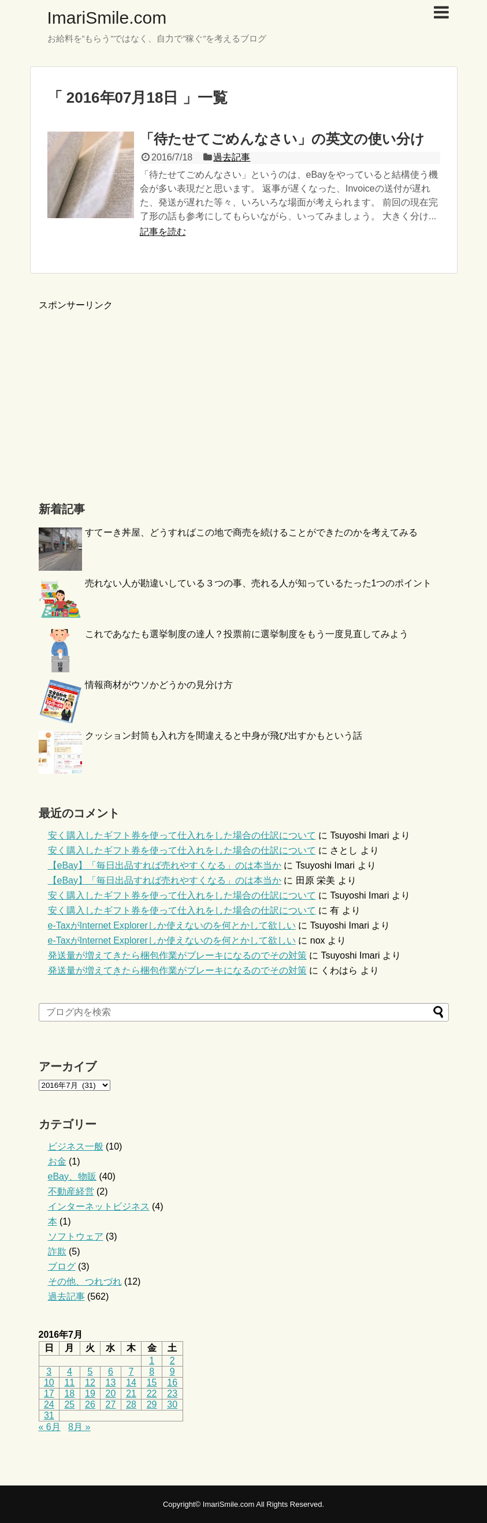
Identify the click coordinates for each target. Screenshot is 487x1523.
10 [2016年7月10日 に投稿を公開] (49, 1382)
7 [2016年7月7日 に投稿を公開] (131, 1371)
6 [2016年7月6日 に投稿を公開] (110, 1371)
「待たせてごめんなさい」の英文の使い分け (282, 139)
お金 (57, 1161)
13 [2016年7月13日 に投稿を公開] (111, 1382)
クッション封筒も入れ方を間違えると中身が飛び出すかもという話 (223, 735)
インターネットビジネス (99, 1206)
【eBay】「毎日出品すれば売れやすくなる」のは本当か (164, 865)
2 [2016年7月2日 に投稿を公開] (172, 1360)
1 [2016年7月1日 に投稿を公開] (151, 1360)
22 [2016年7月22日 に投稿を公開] (152, 1393)
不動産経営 (71, 1191)
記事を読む (163, 232)
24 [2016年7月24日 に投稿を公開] (49, 1404)
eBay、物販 (72, 1176)
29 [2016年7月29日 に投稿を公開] (152, 1404)
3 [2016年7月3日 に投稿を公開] (48, 1371)
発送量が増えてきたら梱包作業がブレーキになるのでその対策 (177, 955)
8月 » (79, 1427)
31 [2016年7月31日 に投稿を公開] (49, 1415)
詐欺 (57, 1251)
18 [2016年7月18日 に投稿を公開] (69, 1393)
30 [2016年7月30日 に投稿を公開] (172, 1404)
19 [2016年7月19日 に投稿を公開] (90, 1393)
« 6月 (50, 1427)
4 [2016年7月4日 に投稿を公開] (69, 1371)
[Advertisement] (136, 392)
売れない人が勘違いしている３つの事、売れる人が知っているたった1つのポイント (258, 583)
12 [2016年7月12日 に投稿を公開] (90, 1382)
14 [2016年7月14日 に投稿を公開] (131, 1382)
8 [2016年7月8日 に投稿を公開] (151, 1371)
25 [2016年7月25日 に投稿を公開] (69, 1404)
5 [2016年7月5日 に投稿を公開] (89, 1371)
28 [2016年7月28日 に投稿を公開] (131, 1404)
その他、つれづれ (85, 1281)
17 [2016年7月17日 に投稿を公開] (49, 1393)
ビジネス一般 (75, 1146)
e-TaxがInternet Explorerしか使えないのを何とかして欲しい (172, 925)
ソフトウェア (75, 1236)
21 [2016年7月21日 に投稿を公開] (131, 1393)
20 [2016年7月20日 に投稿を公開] (111, 1393)
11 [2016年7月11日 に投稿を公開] (69, 1382)
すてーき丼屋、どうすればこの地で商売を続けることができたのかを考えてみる (251, 532)
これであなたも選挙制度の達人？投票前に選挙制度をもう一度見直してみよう (246, 634)
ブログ (62, 1266)
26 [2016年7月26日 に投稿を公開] (90, 1404)
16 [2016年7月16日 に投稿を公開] (172, 1382)
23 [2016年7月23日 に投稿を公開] (172, 1393)
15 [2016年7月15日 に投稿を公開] (152, 1382)
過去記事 (231, 157)
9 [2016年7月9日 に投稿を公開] (172, 1371)
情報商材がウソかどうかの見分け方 (159, 685)
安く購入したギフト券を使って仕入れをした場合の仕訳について (182, 835)
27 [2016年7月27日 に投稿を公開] (111, 1404)
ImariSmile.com (107, 17)
